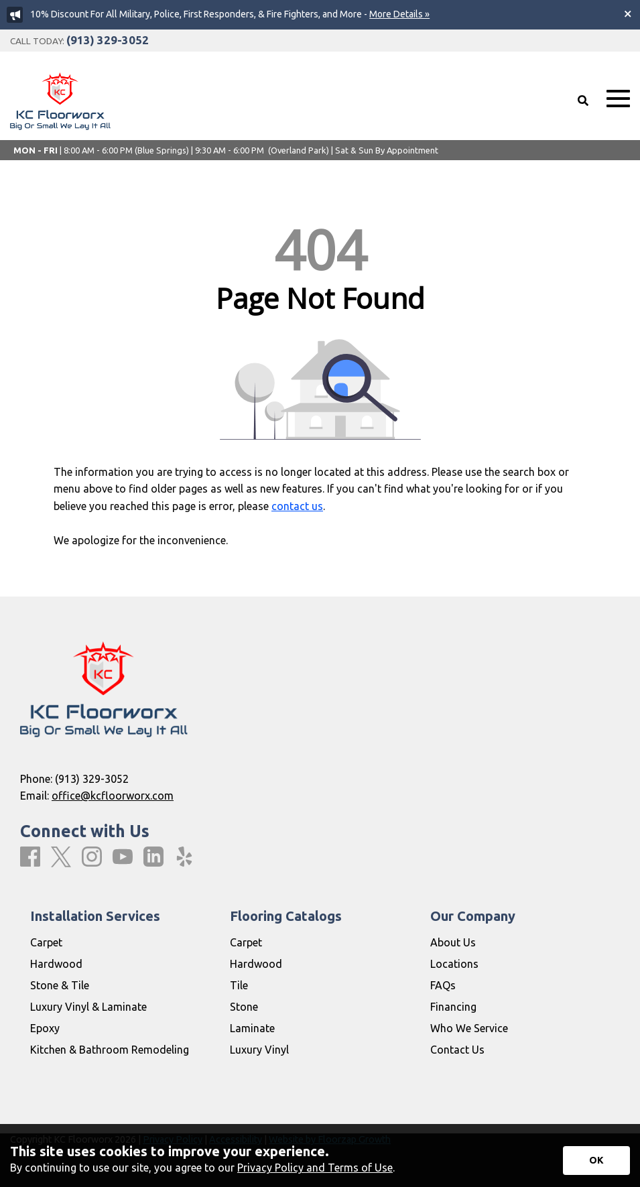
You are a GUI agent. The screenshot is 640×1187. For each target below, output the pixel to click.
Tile (239, 985)
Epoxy (45, 1028)
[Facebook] (30, 857)
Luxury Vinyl (259, 1049)
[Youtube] (123, 857)
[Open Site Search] (583, 100)
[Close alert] (628, 13)
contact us (297, 506)
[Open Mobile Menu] (618, 99)
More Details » (399, 14)
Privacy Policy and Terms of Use (315, 1168)
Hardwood (56, 963)
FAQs (443, 985)
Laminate (252, 1028)
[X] (61, 858)
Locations (454, 963)
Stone (244, 1006)
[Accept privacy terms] (596, 1160)
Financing (453, 1006)
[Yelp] (184, 857)
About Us (453, 942)
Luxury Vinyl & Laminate (88, 1006)
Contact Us (457, 1049)
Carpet (46, 942)
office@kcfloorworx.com (113, 796)
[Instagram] (92, 857)
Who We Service (469, 1028)
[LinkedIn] (153, 857)
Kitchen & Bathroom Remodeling (109, 1049)
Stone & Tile (59, 985)
